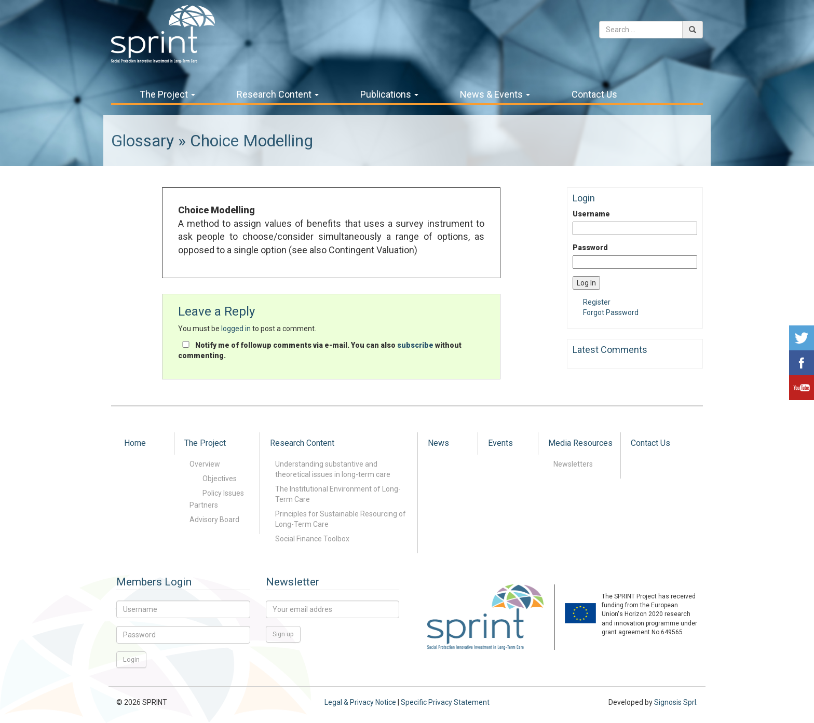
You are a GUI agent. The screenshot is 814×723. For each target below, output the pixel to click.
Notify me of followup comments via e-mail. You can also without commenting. (320, 350)
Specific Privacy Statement (445, 702)
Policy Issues (223, 493)
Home (135, 443)
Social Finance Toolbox (312, 539)
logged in (236, 328)
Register (596, 302)
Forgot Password (611, 312)
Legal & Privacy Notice (360, 702)
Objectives (219, 478)
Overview (204, 464)
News (438, 443)
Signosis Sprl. (676, 702)
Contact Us (594, 94)
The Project (167, 94)
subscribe (415, 345)
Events (500, 443)
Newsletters (573, 464)
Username (591, 214)
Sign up (283, 634)
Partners (203, 505)
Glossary (142, 141)
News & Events (495, 94)
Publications (389, 94)
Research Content (278, 94)
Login (131, 659)
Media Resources (580, 443)
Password (590, 247)
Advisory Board (214, 519)
